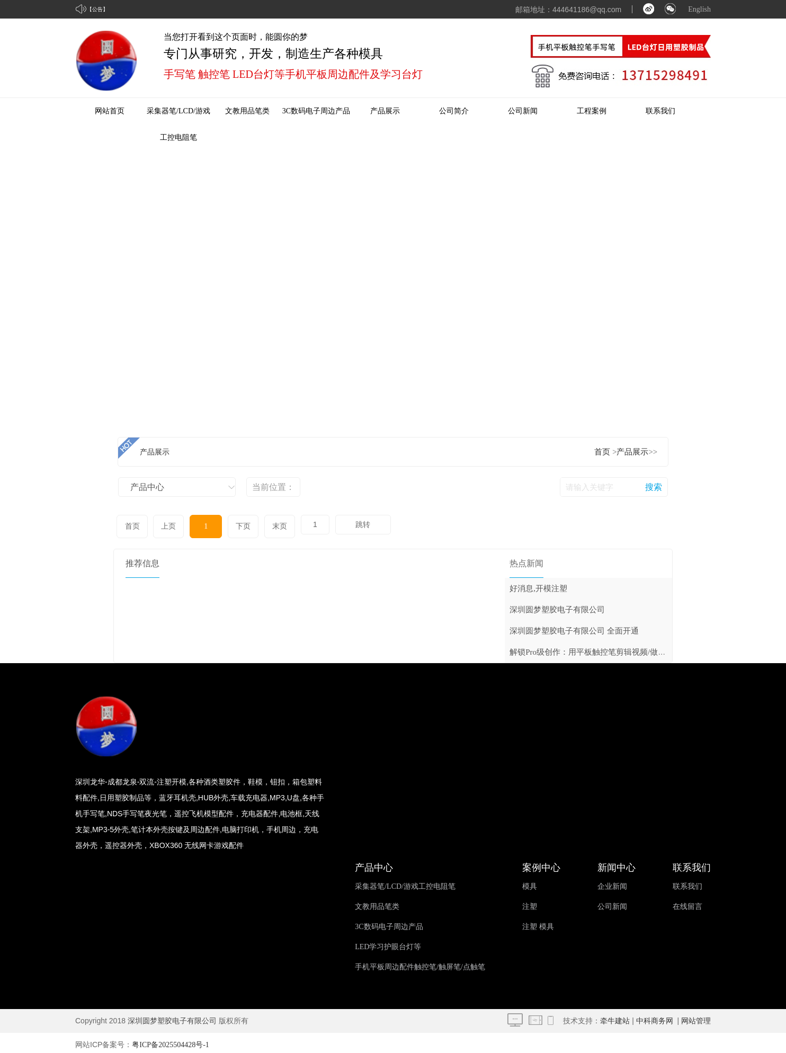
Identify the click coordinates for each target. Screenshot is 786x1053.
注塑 (529, 903)
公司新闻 (523, 111)
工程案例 (591, 111)
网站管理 (696, 1017)
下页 (224, 525)
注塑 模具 (538, 923)
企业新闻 (612, 883)
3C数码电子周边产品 (316, 111)
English (699, 9)
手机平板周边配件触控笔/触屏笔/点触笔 (420, 963)
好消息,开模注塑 (538, 585)
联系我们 (660, 111)
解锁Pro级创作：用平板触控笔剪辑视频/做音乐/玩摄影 (605, 648)
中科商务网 (654, 1017)
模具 (529, 883)
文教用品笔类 (247, 111)
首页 (602, 452)
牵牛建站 (615, 1017)
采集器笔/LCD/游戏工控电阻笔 (405, 883)
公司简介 (454, 111)
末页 (256, 525)
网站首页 (109, 111)
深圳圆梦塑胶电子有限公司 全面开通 (574, 627)
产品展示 (385, 111)
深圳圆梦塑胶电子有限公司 (557, 606)
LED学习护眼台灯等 (388, 943)
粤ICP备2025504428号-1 (170, 1041)
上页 (163, 525)
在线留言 (687, 903)
